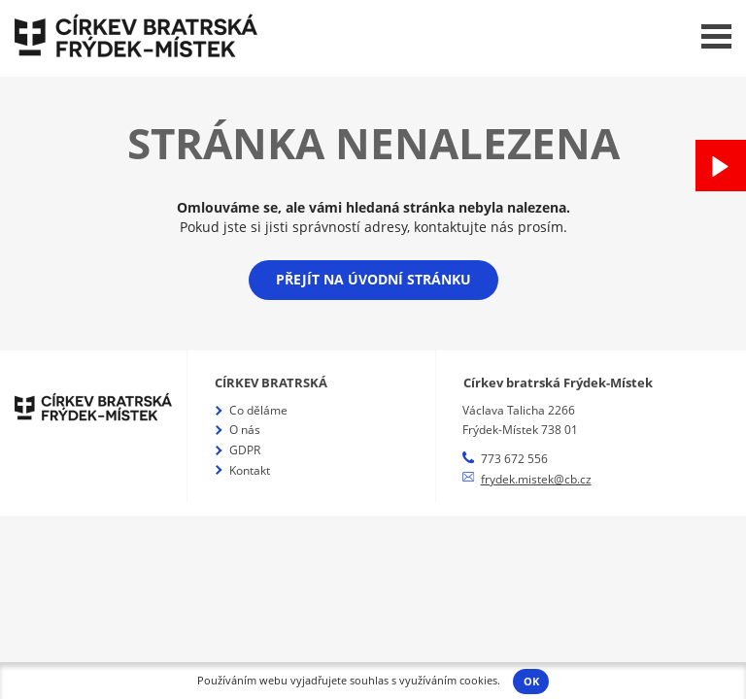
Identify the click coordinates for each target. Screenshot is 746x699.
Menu (716, 36)
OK (531, 681)
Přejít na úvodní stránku (373, 279)
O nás (244, 429)
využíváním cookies (448, 680)
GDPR (244, 450)
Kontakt (249, 470)
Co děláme (258, 410)
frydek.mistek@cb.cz (536, 479)
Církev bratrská (271, 382)
